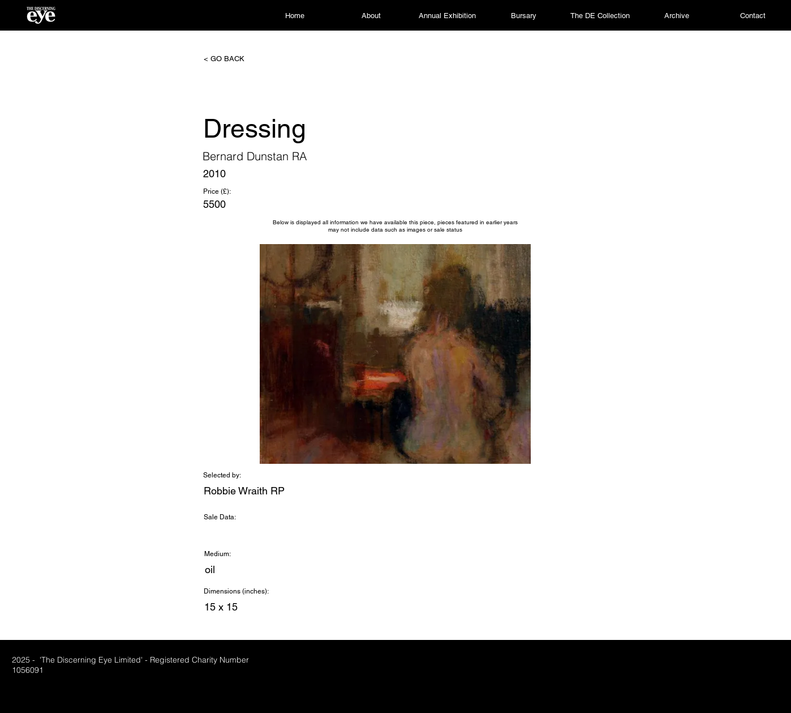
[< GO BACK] (241, 59)
